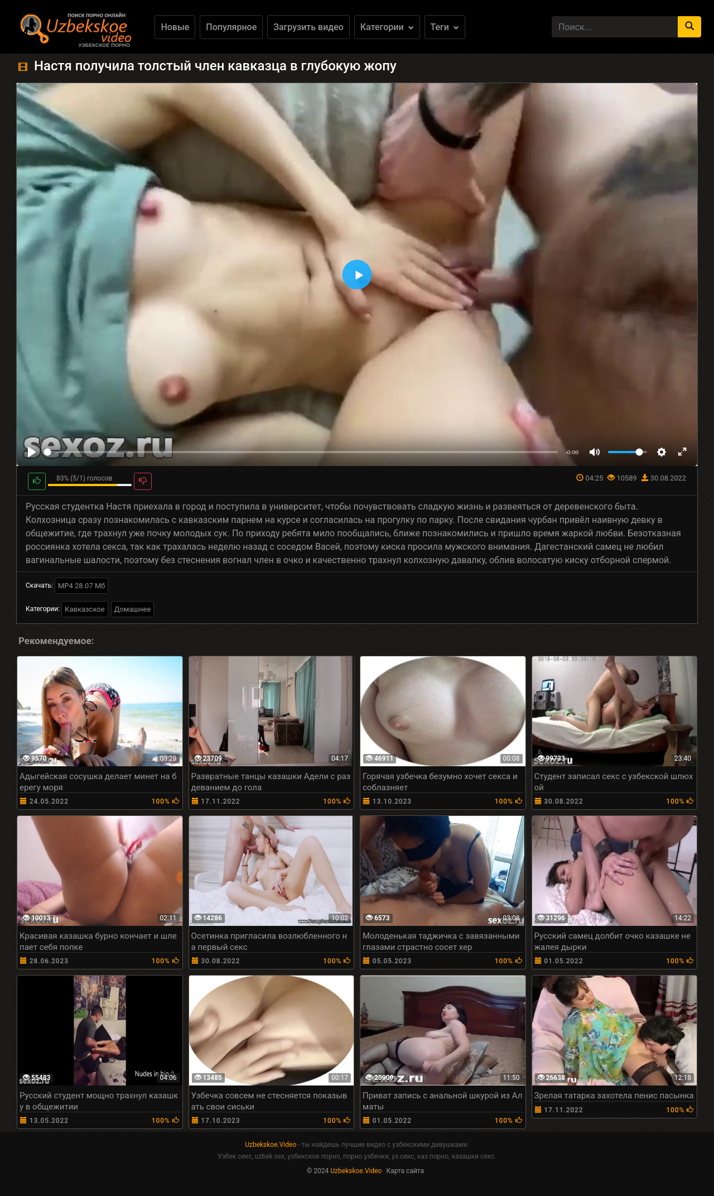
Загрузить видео (308, 27)
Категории (387, 27)
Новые (175, 27)
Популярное (231, 27)
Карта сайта (405, 1171)
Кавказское (85, 609)
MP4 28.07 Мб (81, 586)
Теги (445, 27)
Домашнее (132, 609)
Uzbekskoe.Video (270, 1145)
